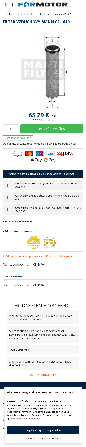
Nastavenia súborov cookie (43, 438)
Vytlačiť (9, 256)
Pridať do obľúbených (59, 256)
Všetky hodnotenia (43, 374)
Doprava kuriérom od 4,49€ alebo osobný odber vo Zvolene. (46, 185)
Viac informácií (14, 276)
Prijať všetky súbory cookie (43, 430)
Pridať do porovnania (30, 256)
